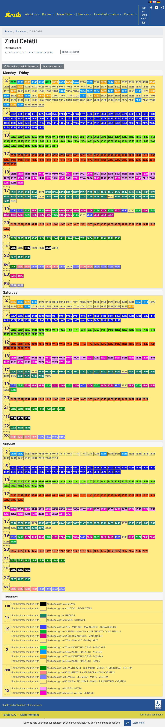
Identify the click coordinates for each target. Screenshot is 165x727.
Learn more (138, 722)
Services (83, 14)
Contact (129, 14)
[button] (143, 15)
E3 (38, 52)
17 (25, 52)
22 (48, 52)
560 (51, 52)
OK (127, 722)
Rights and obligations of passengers (22, 705)
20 (31, 52)
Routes (46, 14)
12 (19, 52)
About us (31, 14)
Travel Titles (65, 14)
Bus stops (20, 31)
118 (44, 52)
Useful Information (106, 14)
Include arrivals (52, 66)
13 (22, 52)
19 (28, 52)
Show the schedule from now (21, 66)
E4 (41, 52)
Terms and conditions (151, 714)
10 (16, 52)
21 (34, 52)
